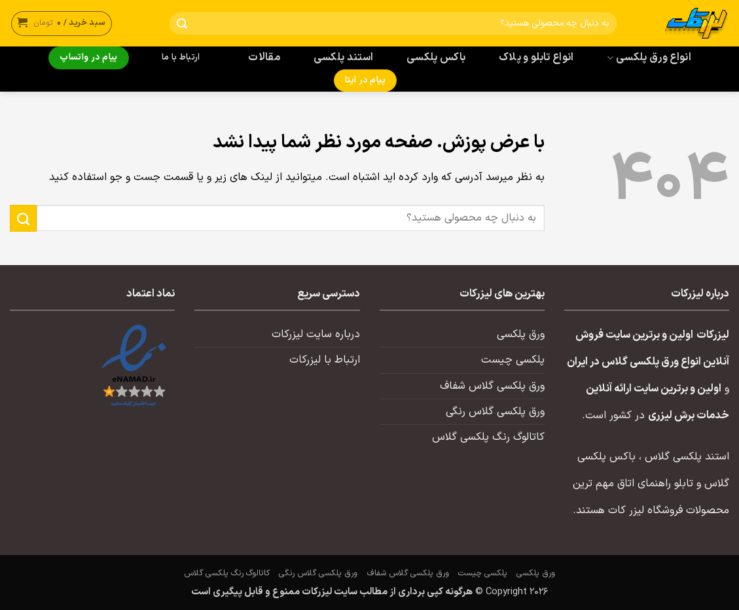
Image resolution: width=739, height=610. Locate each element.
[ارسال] (182, 23)
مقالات (264, 57)
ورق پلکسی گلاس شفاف (492, 386)
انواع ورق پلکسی (649, 57)
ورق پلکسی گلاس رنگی (495, 412)
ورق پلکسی (521, 334)
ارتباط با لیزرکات (324, 360)
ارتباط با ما (181, 57)
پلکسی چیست (513, 360)
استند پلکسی (344, 57)
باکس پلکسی (435, 57)
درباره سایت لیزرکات (316, 334)
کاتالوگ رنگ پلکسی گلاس (488, 437)
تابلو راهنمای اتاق (655, 484)
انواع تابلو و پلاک (536, 57)
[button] (61, 23)
